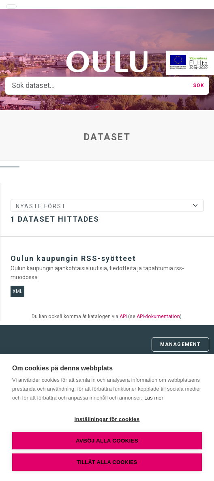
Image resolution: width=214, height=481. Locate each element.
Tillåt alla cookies (107, 462)
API (123, 316)
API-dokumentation (158, 316)
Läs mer (153, 398)
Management (180, 344)
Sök (198, 85)
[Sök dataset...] (96, 86)
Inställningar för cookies (106, 419)
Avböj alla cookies (107, 441)
